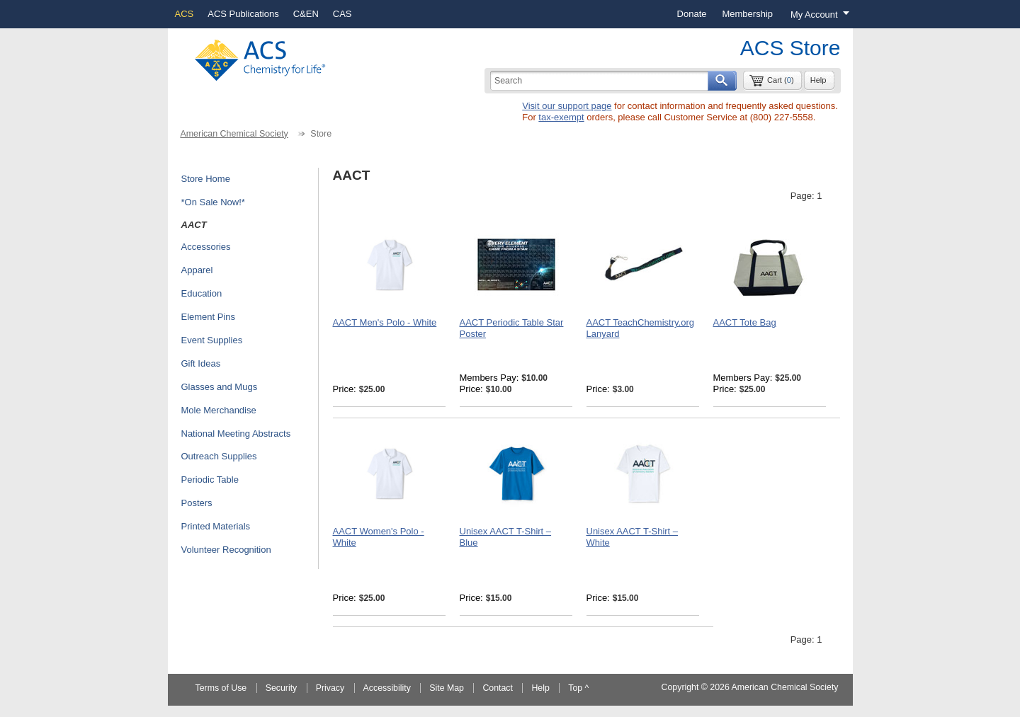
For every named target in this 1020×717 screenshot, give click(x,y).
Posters (196, 503)
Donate (692, 13)
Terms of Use (221, 688)
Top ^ (578, 688)
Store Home (205, 178)
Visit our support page (566, 106)
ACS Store (790, 47)
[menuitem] (692, 14)
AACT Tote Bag (744, 322)
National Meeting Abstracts (236, 433)
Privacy (330, 688)
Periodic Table (210, 479)
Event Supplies (212, 340)
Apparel (197, 270)
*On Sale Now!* (213, 202)
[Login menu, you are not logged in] (816, 14)
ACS (184, 13)
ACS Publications (243, 13)
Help (818, 80)
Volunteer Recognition (226, 549)
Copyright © (685, 687)
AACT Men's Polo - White (385, 322)
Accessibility (387, 688)
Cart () (780, 80)
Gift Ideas (201, 363)
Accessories (206, 246)
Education (201, 293)
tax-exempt (561, 117)
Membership (747, 13)
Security (282, 688)
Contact (497, 688)
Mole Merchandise (218, 410)
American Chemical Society (234, 134)
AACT (194, 224)
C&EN (306, 13)
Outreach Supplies (219, 456)
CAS (342, 13)
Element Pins (208, 316)
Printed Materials (216, 526)
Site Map (446, 688)
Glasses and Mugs (219, 387)
